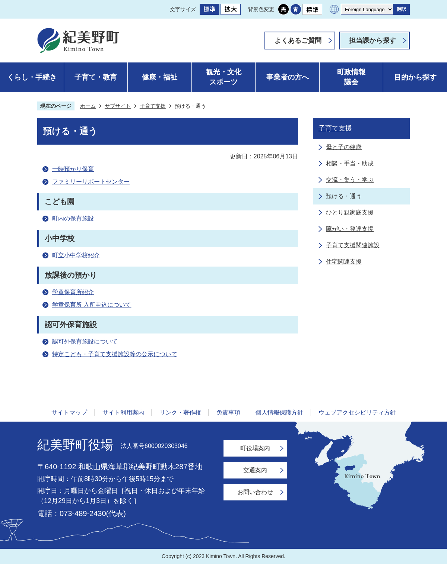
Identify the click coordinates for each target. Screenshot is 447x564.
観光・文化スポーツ (223, 77)
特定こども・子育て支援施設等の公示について (114, 354)
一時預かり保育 (73, 169)
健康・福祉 (159, 77)
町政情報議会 (351, 77)
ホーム (88, 106)
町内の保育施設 (73, 218)
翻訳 (401, 9)
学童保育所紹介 (73, 292)
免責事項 (228, 412)
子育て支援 (153, 106)
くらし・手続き (32, 77)
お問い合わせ (255, 492)
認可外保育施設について (85, 341)
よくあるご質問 (298, 40)
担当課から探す (372, 40)
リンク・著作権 (180, 412)
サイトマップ (69, 412)
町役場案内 (255, 448)
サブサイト (118, 106)
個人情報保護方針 (279, 412)
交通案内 (255, 470)
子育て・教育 (95, 77)
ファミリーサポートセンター (91, 181)
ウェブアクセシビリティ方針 (357, 412)
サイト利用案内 (123, 412)
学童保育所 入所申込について (91, 305)
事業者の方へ (287, 77)
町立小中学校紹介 (76, 255)
